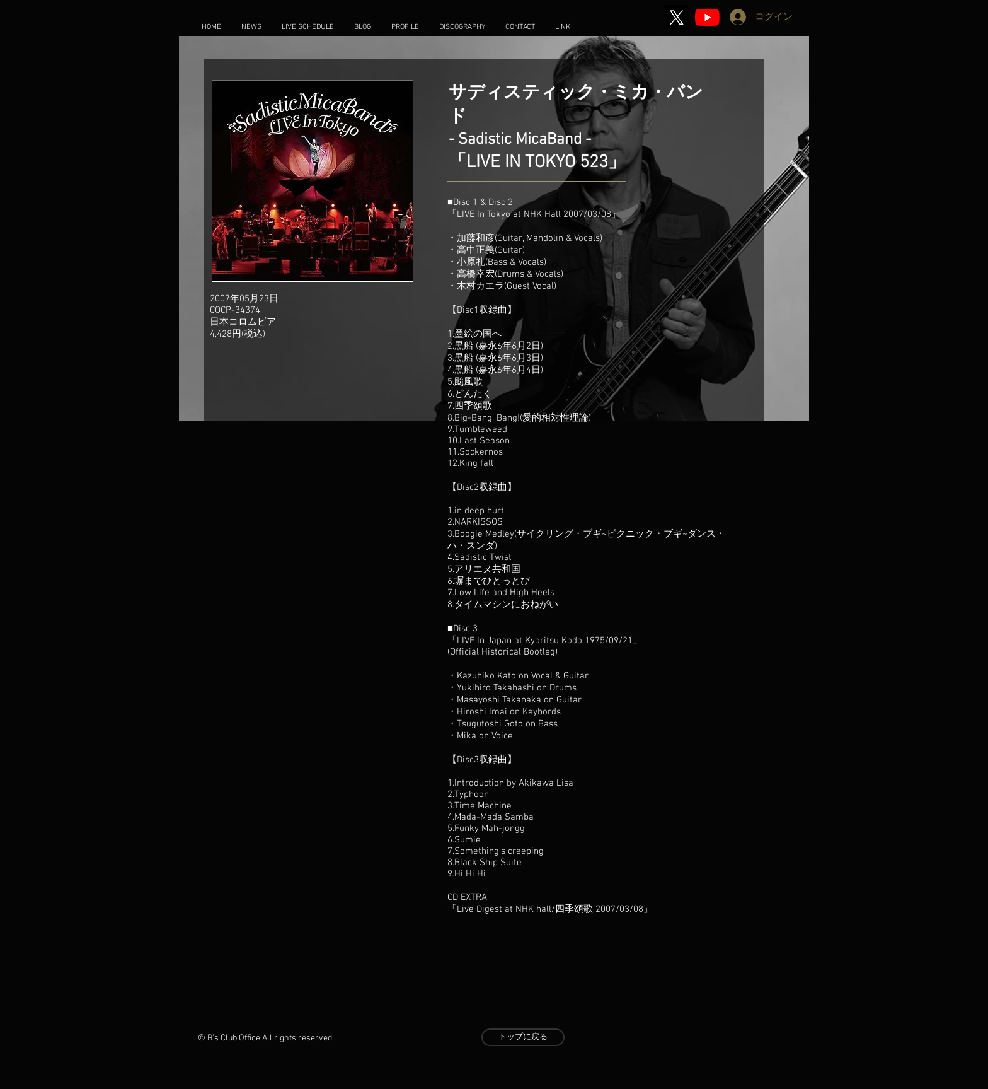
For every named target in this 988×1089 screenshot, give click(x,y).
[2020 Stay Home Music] (707, 17)
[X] (676, 17)
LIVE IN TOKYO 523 (537, 162)
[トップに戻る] (523, 1037)
